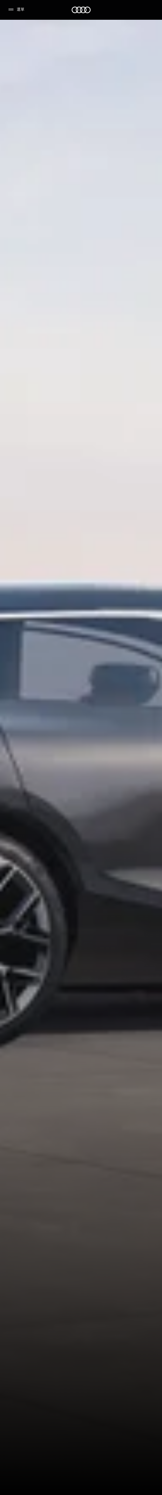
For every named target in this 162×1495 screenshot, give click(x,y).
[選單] (16, 10)
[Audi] (81, 10)
